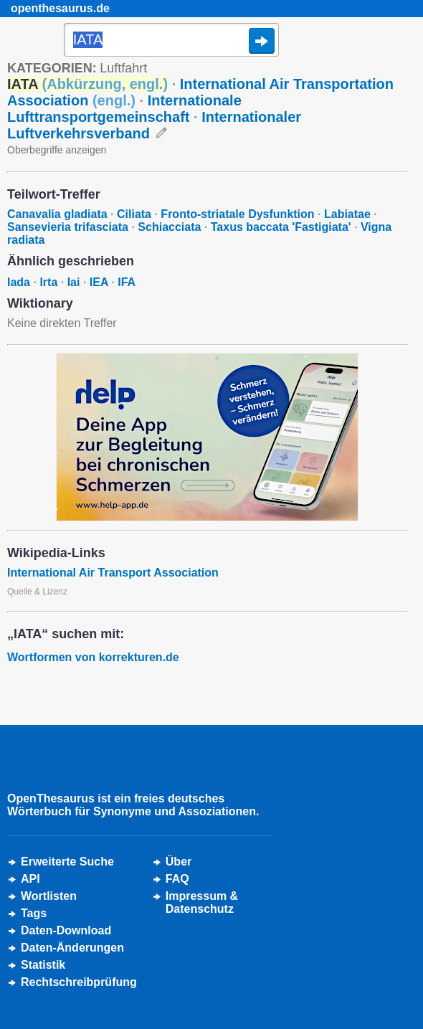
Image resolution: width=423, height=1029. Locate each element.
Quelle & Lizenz (37, 592)
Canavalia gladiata (57, 214)
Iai (73, 282)
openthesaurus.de (60, 8)
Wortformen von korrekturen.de (93, 657)
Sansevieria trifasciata (67, 227)
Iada (18, 282)
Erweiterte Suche (67, 861)
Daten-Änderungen (72, 948)
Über (178, 861)
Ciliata (134, 214)
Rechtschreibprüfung (79, 982)
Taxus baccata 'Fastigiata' (281, 227)
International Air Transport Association (113, 572)
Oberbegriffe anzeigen (56, 150)
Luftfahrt (123, 68)
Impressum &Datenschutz (202, 902)
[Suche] (171, 41)
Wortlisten (49, 896)
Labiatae (347, 214)
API (30, 879)
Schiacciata (169, 227)
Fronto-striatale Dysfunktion (237, 214)
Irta (48, 282)
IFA (127, 282)
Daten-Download (66, 930)
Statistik (43, 965)
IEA (99, 282)
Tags (34, 913)
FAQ (177, 879)
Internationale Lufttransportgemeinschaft (124, 109)
